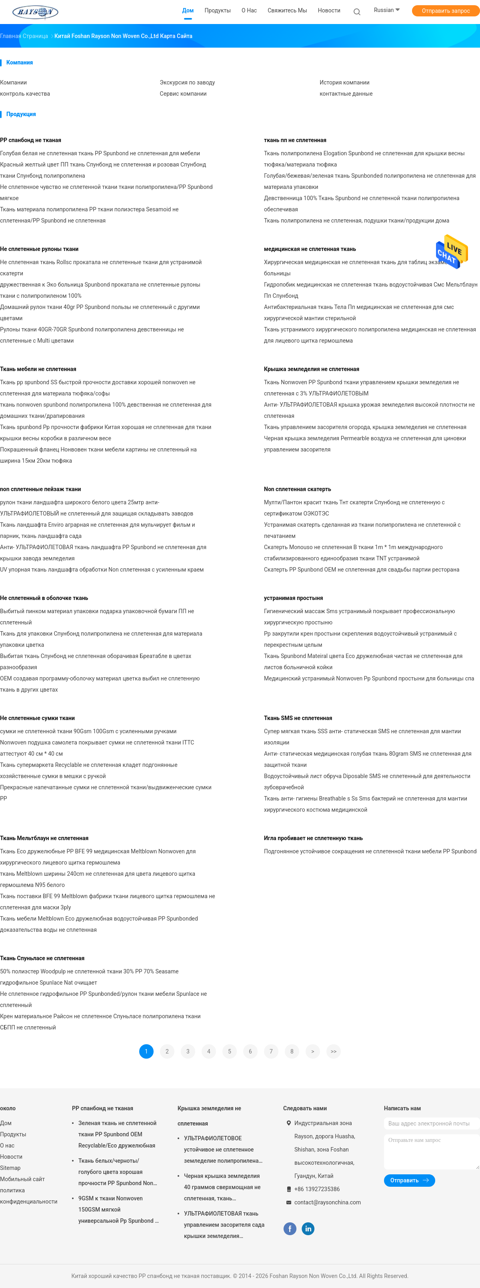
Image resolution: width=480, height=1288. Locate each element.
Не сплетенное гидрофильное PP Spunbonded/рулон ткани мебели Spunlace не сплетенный (103, 999)
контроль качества (25, 93)
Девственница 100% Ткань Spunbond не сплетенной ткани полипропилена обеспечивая (362, 204)
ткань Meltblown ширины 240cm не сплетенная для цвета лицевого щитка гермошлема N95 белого (97, 879)
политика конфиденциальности (28, 1196)
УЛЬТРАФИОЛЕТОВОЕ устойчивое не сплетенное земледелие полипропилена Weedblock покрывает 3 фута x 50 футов (224, 1150)
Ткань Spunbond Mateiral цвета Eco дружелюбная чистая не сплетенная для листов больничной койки (363, 661)
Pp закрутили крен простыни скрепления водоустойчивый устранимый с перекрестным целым (360, 639)
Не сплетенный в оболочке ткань (44, 598)
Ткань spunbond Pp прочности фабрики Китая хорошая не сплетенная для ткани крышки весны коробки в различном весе (105, 432)
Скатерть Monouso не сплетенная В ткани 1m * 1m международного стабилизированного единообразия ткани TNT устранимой (353, 553)
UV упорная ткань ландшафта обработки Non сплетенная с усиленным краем (102, 569)
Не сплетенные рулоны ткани (39, 249)
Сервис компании (183, 93)
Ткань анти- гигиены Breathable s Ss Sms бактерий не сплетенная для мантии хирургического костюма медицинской (365, 804)
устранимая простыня (293, 598)
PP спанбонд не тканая (30, 140)
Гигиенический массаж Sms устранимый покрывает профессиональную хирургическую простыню (359, 617)
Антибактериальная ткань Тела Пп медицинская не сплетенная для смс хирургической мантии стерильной (359, 312)
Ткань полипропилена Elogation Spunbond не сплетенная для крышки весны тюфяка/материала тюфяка (364, 159)
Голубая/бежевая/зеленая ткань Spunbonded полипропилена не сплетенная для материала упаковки (370, 181)
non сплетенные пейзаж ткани (40, 489)
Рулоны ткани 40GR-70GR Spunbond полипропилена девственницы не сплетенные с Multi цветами (92, 335)
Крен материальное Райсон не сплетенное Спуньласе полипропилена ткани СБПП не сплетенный (100, 1022)
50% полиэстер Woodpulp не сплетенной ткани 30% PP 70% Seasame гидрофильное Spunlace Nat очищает (89, 977)
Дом (6, 1123)
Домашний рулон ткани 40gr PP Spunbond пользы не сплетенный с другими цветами (100, 312)
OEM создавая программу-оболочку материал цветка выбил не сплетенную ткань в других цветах (100, 684)
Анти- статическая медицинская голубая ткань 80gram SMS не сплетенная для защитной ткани (368, 759)
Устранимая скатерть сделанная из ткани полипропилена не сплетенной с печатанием (362, 530)
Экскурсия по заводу (187, 82)
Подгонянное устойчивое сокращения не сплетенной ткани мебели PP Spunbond (370, 851)
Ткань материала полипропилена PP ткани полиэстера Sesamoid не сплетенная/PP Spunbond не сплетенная (89, 215)
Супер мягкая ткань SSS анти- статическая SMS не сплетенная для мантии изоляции (362, 737)
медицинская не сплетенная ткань (310, 249)
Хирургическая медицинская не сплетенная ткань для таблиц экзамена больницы (359, 268)
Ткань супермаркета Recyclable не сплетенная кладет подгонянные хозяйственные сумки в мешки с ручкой (89, 770)
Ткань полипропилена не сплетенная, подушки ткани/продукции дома (356, 220)
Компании (13, 82)
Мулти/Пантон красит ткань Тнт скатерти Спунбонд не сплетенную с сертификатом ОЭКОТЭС (354, 508)
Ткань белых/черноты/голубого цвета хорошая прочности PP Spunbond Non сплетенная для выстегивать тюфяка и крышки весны (116, 1173)
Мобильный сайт (22, 1179)
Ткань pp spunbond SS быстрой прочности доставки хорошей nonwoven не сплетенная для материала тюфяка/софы (98, 388)
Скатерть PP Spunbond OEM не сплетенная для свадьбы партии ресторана (362, 569)
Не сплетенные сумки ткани (37, 718)
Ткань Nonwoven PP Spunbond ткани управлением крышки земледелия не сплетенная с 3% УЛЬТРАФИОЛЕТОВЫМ (361, 388)
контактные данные (346, 93)
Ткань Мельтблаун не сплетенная (44, 838)
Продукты (13, 1134)
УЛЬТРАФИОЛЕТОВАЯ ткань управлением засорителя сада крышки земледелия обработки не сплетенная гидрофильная (224, 1226)
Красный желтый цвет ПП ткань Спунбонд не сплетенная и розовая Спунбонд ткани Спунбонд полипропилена (103, 170)
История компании (345, 82)
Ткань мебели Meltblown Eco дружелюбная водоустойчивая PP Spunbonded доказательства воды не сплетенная (99, 924)
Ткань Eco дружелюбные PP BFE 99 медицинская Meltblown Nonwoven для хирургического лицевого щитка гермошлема (98, 857)
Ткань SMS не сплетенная (298, 718)
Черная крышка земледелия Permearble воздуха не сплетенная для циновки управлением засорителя (365, 444)
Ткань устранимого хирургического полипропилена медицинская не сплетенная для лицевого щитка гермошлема (370, 335)
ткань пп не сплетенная (295, 140)
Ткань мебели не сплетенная (38, 369)
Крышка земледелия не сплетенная (311, 369)
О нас (7, 1145)
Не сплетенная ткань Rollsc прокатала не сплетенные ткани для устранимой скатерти (101, 268)
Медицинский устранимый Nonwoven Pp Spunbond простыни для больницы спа (369, 678)
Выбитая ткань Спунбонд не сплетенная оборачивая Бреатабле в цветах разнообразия (95, 661)
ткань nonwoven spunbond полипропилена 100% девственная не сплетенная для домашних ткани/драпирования (106, 410)
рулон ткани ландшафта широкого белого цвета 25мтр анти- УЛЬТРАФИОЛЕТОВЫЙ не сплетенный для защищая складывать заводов (96, 508)
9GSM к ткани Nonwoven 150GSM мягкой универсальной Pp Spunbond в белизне (118, 1210)
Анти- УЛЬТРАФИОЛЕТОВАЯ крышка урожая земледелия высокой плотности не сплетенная (369, 410)
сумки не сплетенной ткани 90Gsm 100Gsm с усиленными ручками (88, 731)
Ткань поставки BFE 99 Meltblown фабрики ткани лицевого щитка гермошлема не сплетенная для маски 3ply (107, 902)
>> (334, 1051)
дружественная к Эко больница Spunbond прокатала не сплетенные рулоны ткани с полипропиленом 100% (100, 290)
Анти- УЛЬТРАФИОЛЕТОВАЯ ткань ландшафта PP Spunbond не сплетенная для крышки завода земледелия (103, 553)
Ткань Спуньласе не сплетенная (42, 958)
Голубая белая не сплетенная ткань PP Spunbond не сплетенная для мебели (100, 153)
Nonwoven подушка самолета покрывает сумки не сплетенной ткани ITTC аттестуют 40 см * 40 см (97, 748)
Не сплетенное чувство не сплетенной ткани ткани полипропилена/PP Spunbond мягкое (106, 192)
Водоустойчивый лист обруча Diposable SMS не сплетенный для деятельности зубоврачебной (367, 781)
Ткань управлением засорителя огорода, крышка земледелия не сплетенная (365, 427)
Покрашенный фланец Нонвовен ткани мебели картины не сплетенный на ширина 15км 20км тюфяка (98, 455)
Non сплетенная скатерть (297, 489)
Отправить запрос (446, 11)
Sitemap (10, 1168)
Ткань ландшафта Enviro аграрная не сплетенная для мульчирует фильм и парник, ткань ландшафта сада (97, 530)
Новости (11, 1157)
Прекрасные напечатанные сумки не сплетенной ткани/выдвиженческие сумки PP (106, 793)
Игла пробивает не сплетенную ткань (313, 838)
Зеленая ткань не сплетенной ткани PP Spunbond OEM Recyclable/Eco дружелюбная (117, 1134)
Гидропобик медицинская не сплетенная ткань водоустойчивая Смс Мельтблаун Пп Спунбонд (371, 290)
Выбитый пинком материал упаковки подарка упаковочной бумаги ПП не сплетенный (97, 617)
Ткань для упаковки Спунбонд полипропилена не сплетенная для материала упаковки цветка (101, 639)
